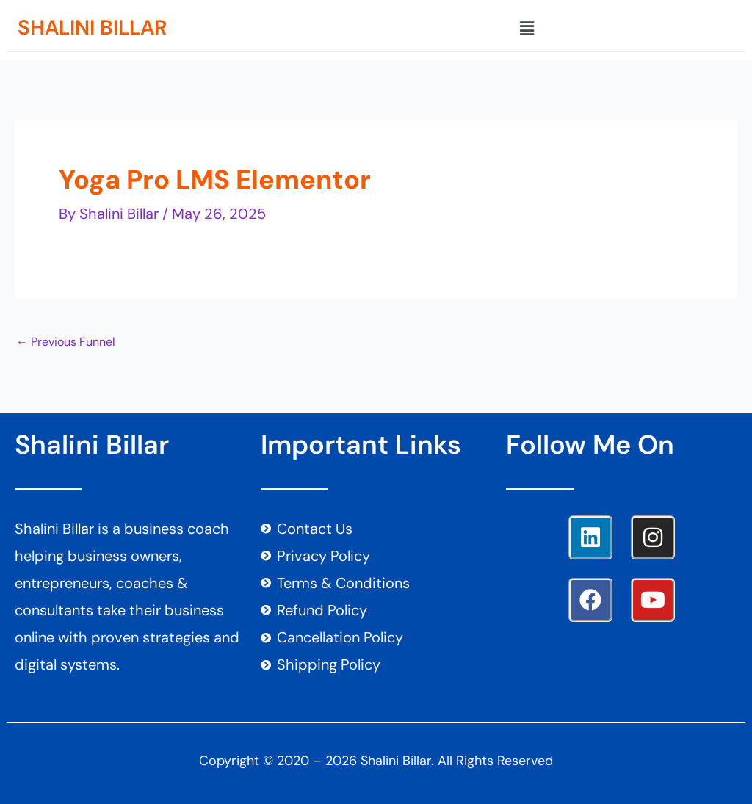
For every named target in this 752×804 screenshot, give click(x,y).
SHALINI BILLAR (92, 27)
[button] (526, 29)
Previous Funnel (65, 342)
